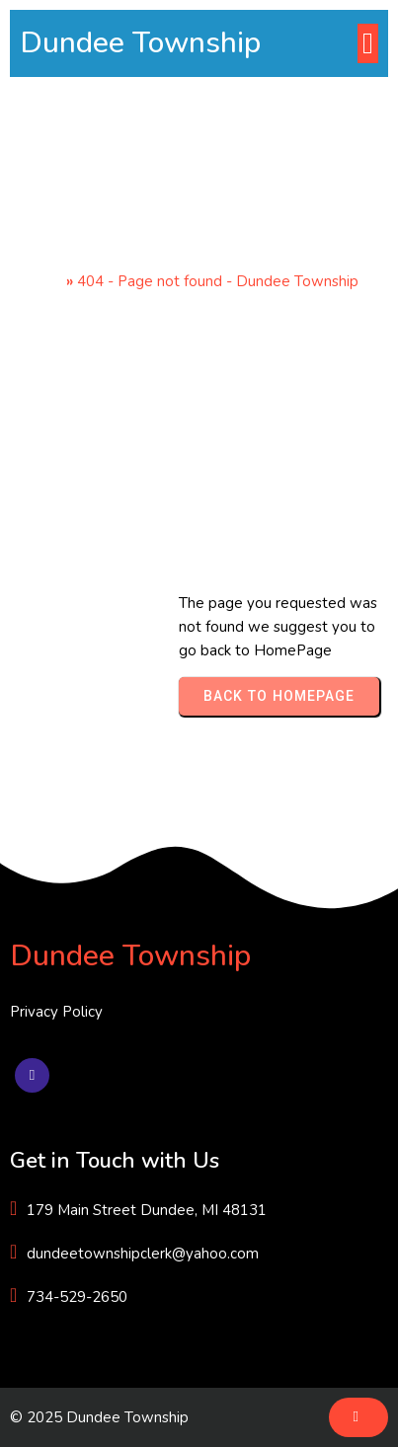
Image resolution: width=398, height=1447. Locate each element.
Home (41, 281)
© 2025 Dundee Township (99, 1417)
